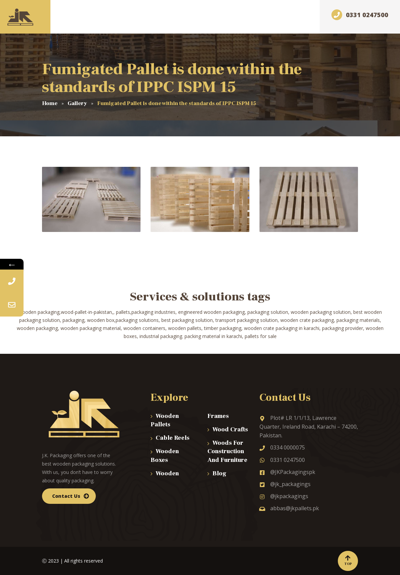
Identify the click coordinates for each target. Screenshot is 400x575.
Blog (219, 473)
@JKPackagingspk (287, 472)
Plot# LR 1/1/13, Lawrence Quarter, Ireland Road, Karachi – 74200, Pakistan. (308, 426)
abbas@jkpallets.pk (289, 508)
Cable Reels (173, 438)
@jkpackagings (283, 496)
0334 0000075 (282, 447)
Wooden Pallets (165, 420)
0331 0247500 (282, 460)
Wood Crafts (230, 429)
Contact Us (66, 496)
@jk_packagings (285, 484)
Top (348, 560)
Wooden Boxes (165, 455)
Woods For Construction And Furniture (227, 451)
